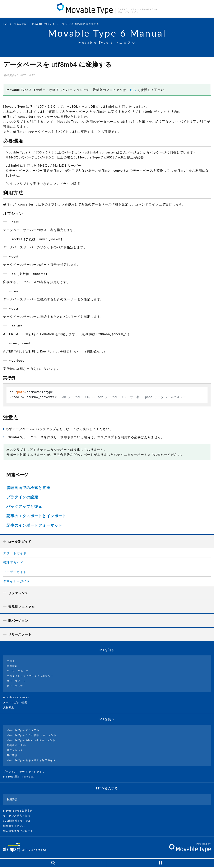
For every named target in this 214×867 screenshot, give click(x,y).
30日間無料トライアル (18, 820)
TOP (5, 23)
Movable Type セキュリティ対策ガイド (31, 760)
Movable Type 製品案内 (19, 810)
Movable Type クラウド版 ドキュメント (31, 735)
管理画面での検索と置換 (28, 487)
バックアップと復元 (24, 506)
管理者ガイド (13, 562)
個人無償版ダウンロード (20, 830)
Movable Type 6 (41, 23)
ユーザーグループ (17, 671)
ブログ (11, 661)
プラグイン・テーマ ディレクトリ (25, 771)
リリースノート (16, 681)
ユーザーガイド (15, 572)
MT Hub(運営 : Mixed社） (21, 776)
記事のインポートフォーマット (34, 525)
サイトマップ (15, 686)
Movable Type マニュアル (23, 730)
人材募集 (10, 707)
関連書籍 (12, 666)
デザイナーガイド (16, 581)
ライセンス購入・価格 (18, 815)
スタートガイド (15, 553)
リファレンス (15, 750)
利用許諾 (12, 799)
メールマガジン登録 (17, 702)
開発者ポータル (16, 745)
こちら (131, 90)
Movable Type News (17, 697)
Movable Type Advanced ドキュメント (31, 740)
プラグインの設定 (22, 497)
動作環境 (12, 755)
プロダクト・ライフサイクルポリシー (30, 676)
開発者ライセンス (15, 825)
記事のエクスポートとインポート (36, 515)
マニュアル (20, 23)
